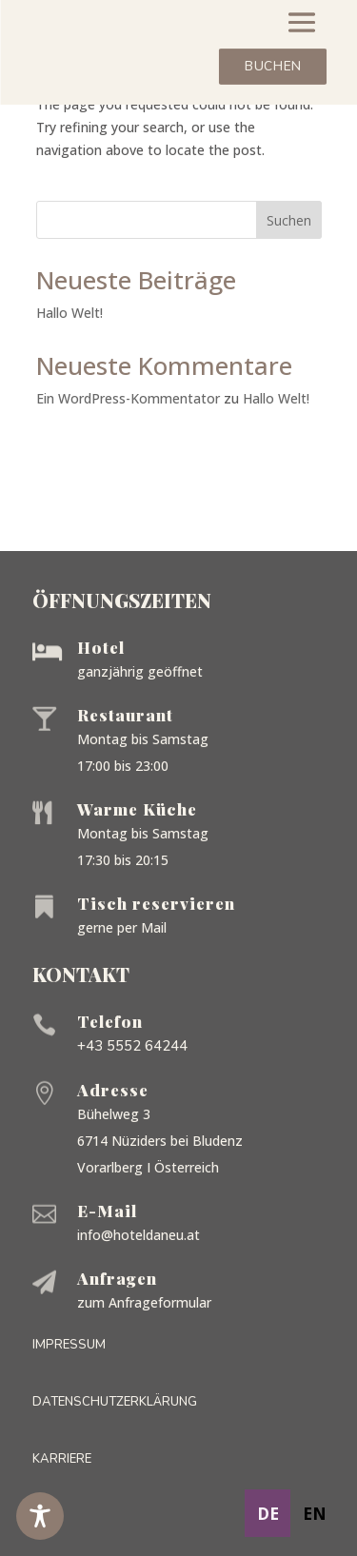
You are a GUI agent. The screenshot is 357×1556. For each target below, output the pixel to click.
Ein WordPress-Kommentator (128, 398)
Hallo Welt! (69, 313)
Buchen (273, 67)
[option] (314, 1513)
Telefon (110, 1021)
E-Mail (107, 1210)
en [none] (315, 1513)
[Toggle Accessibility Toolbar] (40, 1516)
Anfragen (117, 1278)
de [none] (268, 1513)
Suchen (289, 220)
